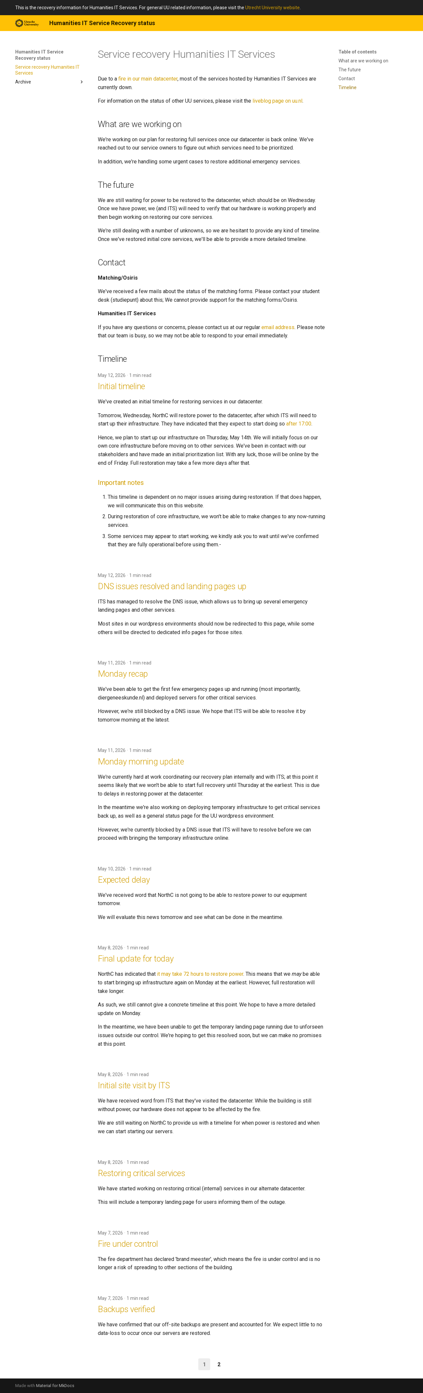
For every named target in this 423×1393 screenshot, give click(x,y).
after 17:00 (298, 424)
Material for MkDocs (55, 1385)
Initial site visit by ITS (134, 1085)
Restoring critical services (141, 1173)
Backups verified (126, 1309)
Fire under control (128, 1244)
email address (277, 327)
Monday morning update (141, 761)
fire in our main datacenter (147, 79)
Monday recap (123, 674)
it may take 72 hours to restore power (200, 974)
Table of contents (357, 51)
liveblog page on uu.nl (277, 101)
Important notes (121, 483)
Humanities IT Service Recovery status (39, 54)
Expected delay (124, 880)
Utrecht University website (272, 7)
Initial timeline (121, 386)
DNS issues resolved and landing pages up (172, 586)
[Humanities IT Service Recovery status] (27, 23)
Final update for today (136, 959)
